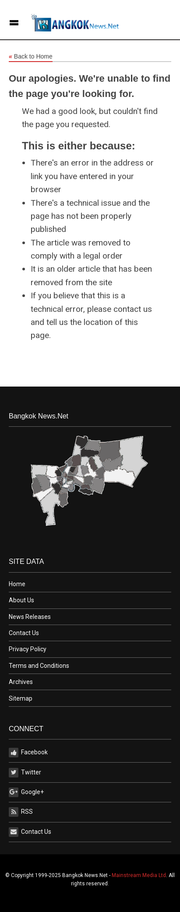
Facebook (28, 752)
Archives (21, 681)
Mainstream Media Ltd (139, 875)
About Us (21, 600)
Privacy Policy (27, 649)
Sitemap (20, 698)
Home (17, 583)
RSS (21, 812)
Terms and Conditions (39, 665)
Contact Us (24, 632)
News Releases (30, 616)
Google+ (26, 792)
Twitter (25, 772)
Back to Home (31, 56)
